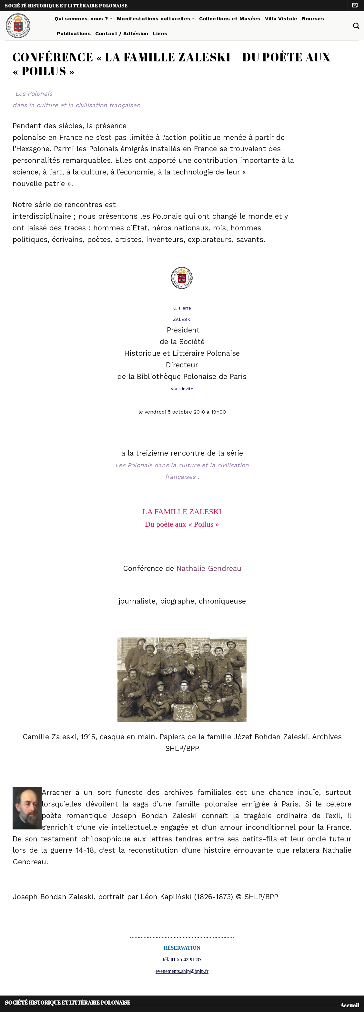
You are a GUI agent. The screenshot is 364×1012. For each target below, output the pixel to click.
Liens (160, 33)
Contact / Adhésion (121, 33)
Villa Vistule (281, 19)
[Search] (356, 26)
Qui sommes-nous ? (83, 19)
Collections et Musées (229, 19)
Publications (74, 33)
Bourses (313, 19)
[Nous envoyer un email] (355, 6)
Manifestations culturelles (156, 19)
